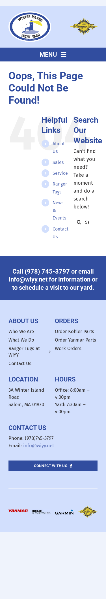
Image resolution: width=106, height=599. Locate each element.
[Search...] (85, 222)
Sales (58, 162)
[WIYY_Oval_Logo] (29, 14)
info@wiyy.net (38, 446)
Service (60, 173)
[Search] (79, 222)
